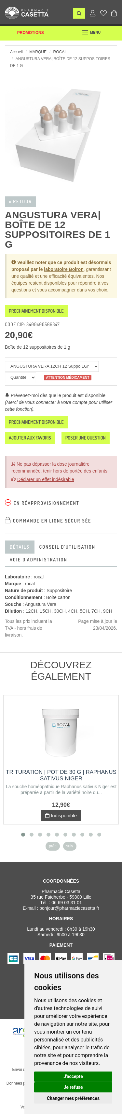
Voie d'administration (38, 559)
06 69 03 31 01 (66, 902)
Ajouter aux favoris (30, 438)
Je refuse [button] (73, 1087)
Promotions (30, 32)
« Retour (20, 201)
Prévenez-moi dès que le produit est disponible (55, 395)
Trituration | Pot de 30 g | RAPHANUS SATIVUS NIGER (61, 775)
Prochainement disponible (36, 311)
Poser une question (85, 438)
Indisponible (61, 815)
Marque (38, 52)
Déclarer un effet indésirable (45, 479)
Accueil (16, 52)
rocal (59, 52)
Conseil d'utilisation (67, 547)
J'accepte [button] (73, 1076)
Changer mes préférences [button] (73, 1098)
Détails (20, 547)
